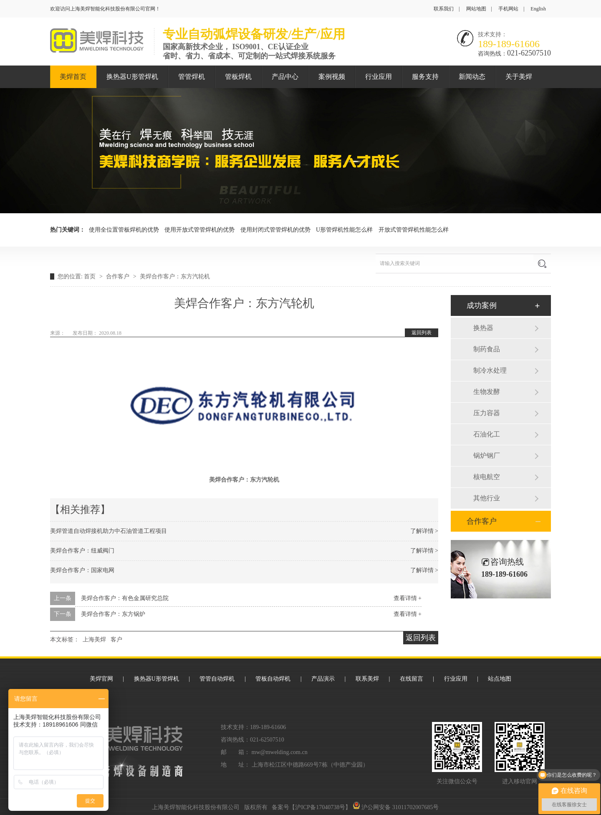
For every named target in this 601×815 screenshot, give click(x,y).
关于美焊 (518, 76)
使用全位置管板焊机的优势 (124, 230)
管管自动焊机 (217, 679)
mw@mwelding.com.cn (280, 752)
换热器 (483, 327)
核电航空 (486, 476)
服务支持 (425, 76)
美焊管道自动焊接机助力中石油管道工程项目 (108, 531)
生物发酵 (486, 391)
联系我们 (444, 9)
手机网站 (508, 9)
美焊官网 (101, 679)
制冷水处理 (490, 370)
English (538, 9)
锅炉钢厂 (486, 455)
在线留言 (411, 679)
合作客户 (118, 276)
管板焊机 (238, 76)
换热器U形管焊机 (132, 76)
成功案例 (482, 305)
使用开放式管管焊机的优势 (199, 230)
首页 (90, 276)
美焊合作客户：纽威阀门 (82, 551)
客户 (116, 639)
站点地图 (499, 679)
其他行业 (486, 498)
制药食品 (486, 349)
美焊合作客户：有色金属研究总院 (125, 598)
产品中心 (285, 76)
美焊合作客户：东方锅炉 (113, 614)
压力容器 (486, 412)
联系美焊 (367, 679)
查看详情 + (408, 598)
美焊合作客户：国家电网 (82, 570)
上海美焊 (94, 639)
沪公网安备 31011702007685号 (396, 807)
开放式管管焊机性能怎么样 (414, 230)
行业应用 (378, 76)
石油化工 (486, 434)
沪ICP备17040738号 (320, 807)
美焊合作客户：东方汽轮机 (175, 276)
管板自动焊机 (272, 679)
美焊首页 (73, 76)
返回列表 (422, 333)
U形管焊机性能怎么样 (344, 230)
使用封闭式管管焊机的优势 (275, 230)
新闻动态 (472, 76)
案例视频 (331, 76)
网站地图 (476, 9)
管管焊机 (191, 76)
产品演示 (323, 679)
